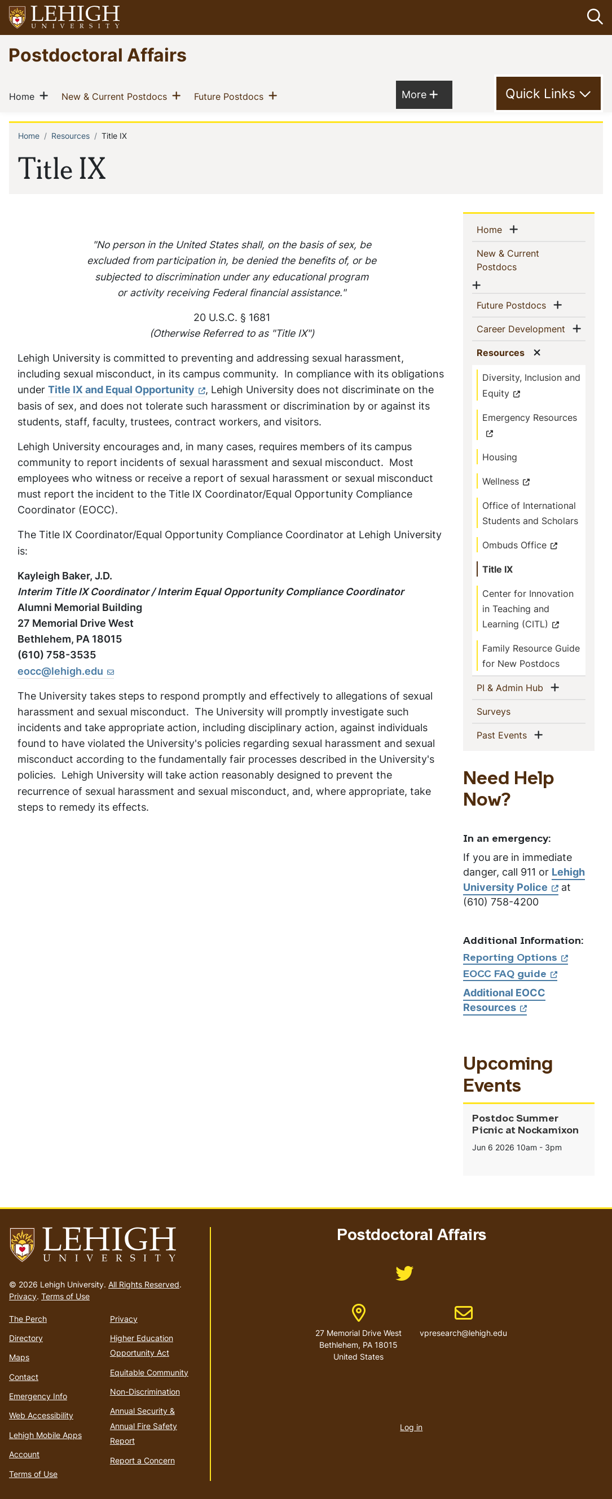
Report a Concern (142, 1459)
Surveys (512, 710)
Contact (23, 1376)
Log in (411, 1427)
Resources (70, 135)
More (420, 93)
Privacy (23, 1295)
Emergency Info (38, 1396)
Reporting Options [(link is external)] (515, 957)
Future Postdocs (231, 95)
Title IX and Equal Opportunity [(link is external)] (126, 390)
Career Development (523, 328)
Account (24, 1454)
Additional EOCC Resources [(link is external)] (504, 999)
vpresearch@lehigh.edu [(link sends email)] (463, 1321)
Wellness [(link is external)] (506, 480)
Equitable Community (149, 1371)
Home (24, 95)
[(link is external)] (404, 1276)
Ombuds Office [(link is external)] (519, 544)
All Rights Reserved (143, 1283)
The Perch (28, 1318)
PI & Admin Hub (512, 686)
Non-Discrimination (145, 1391)
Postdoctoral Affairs (97, 54)
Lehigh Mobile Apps (45, 1435)
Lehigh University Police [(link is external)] (524, 879)
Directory (26, 1338)
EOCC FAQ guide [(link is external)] (510, 974)
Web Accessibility (41, 1415)
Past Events (504, 734)
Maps (19, 1357)
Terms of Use (65, 1295)
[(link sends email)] (65, 670)
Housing (499, 456)
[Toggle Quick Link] (548, 93)
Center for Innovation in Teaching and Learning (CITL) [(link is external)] (528, 608)
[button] (593, 17)
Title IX (497, 568)
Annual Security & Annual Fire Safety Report (143, 1425)
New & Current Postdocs (116, 95)
